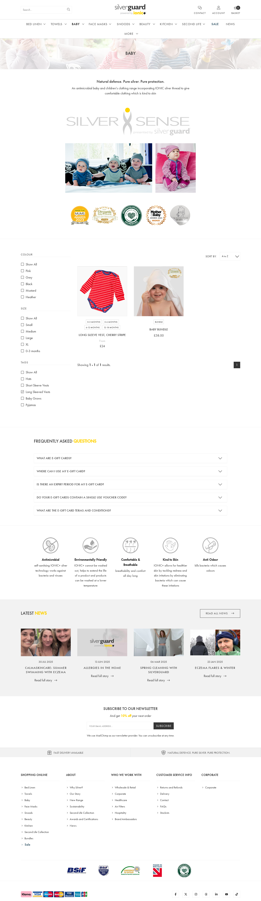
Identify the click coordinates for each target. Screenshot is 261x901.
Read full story (45, 680)
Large (27, 338)
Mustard (28, 290)
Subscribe (163, 726)
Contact (162, 800)
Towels (56, 24)
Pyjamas (28, 405)
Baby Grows (31, 398)
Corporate (118, 794)
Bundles (27, 838)
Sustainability (75, 806)
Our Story (73, 794)
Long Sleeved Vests (35, 392)
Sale (215, 24)
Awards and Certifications (82, 819)
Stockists (162, 813)
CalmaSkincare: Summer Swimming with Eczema (46, 670)
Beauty (144, 24)
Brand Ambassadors (124, 819)
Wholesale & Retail (123, 787)
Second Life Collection (35, 832)
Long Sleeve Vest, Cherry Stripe (102, 335)
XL (25, 344)
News (230, 24)
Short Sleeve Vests (35, 385)
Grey (26, 277)
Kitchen (166, 24)
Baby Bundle (158, 329)
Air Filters (118, 806)
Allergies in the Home (102, 668)
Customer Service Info (174, 775)
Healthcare (119, 800)
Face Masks (98, 24)
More (128, 34)
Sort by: (211, 256)
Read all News (220, 613)
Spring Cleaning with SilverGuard (158, 670)
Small (26, 325)
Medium (28, 331)
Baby (76, 24)
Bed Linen (34, 24)
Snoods (123, 24)
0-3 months (30, 351)
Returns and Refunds (169, 787)
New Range (74, 800)
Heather (28, 297)
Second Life (191, 24)
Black (26, 284)
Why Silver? (74, 787)
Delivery (162, 794)
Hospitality (118, 813)
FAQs (161, 806)
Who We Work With (126, 775)
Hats (26, 379)
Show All (29, 264)
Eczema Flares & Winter (215, 668)
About (71, 775)
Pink (26, 271)
